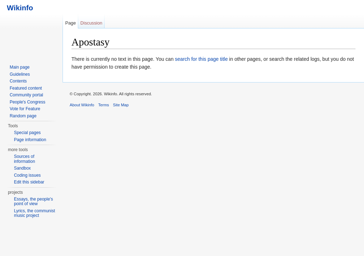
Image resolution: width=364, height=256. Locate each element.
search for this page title (201, 59)
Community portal (26, 94)
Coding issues (27, 175)
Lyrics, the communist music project (34, 213)
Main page (20, 67)
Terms (103, 105)
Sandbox (22, 168)
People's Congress (27, 102)
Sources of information (24, 159)
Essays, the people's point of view (33, 202)
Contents (18, 81)
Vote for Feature (25, 108)
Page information (30, 139)
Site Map (121, 105)
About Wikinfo (82, 105)
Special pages (27, 132)
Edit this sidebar (29, 182)
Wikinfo (18, 8)
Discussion (91, 23)
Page (70, 23)
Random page (23, 115)
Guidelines (20, 74)
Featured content (26, 88)
